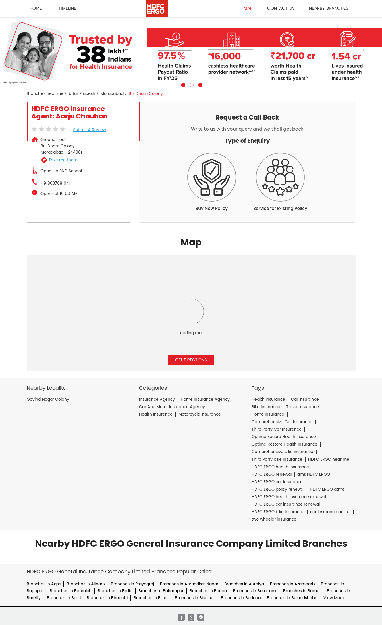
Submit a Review (89, 130)
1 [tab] (182, 84)
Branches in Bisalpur (195, 598)
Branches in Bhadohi (107, 598)
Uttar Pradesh (82, 93)
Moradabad (112, 93)
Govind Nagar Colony (48, 399)
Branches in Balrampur (161, 591)
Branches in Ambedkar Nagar (189, 584)
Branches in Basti (64, 598)
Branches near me (45, 93)
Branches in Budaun (241, 598)
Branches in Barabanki (255, 591)
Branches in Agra (44, 584)
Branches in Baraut (302, 591)
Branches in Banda (208, 591)
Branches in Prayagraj (132, 584)
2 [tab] (191, 84)
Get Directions (191, 360)
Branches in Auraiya (244, 584)
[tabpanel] (191, 52)
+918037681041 (55, 183)
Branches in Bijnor (151, 598)
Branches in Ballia (115, 591)
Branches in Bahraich (71, 591)
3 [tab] (199, 84)
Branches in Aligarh (86, 584)
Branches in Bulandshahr (291, 598)
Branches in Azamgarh (292, 584)
